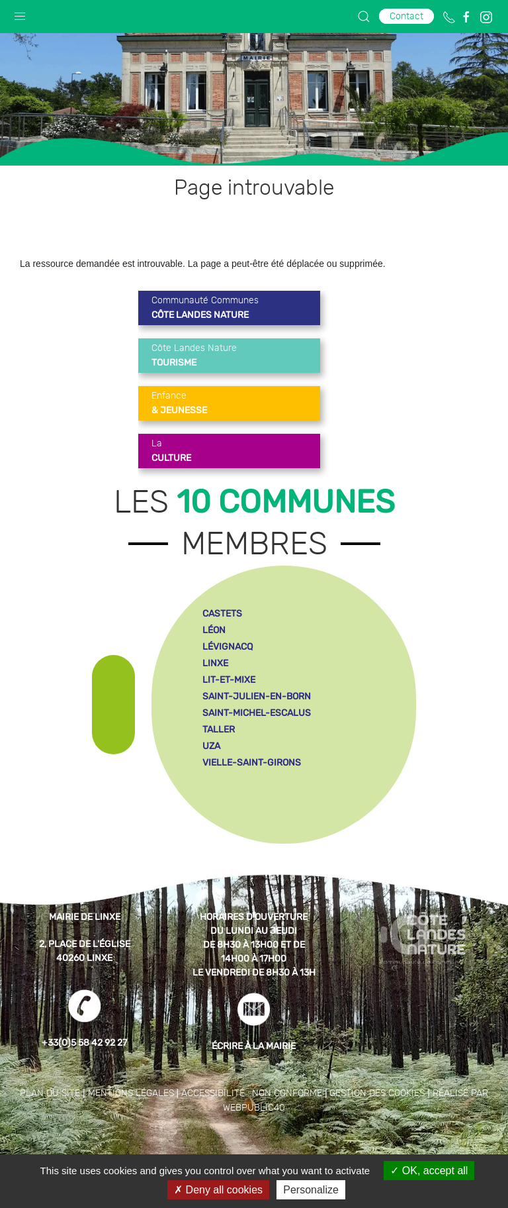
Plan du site (50, 1093)
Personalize (311, 1189)
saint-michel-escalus (256, 713)
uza (211, 746)
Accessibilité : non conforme (251, 1093)
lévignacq (227, 646)
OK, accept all (429, 1170)
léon (214, 630)
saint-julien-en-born (256, 696)
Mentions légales (131, 1093)
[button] (19, 13)
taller (218, 729)
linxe (215, 663)
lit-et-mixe (228, 679)
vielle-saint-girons (251, 762)
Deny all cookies (218, 1189)
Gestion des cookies (377, 1093)
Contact (406, 16)
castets (222, 613)
